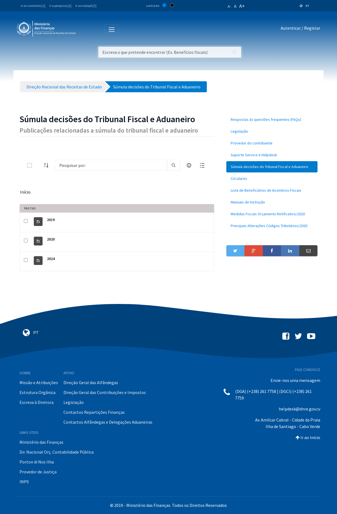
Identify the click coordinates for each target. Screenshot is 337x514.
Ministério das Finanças (41, 442)
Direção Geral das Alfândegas (90, 382)
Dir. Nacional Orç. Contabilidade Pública (57, 452)
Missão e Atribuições (39, 382)
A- (229, 6)
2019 (51, 219)
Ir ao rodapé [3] (86, 6)
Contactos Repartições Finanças (94, 412)
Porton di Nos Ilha (37, 462)
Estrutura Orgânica (37, 392)
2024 (51, 258)
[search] (173, 165)
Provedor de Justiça (38, 471)
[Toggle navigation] (84, 28)
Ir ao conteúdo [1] (33, 6)
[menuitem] (271, 119)
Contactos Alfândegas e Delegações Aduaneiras (107, 422)
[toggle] (38, 165)
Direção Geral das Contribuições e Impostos (104, 392)
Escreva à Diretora (37, 402)
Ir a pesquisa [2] (60, 6)
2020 (51, 239)
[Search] (111, 165)
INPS (24, 481)
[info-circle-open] (189, 165)
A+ (242, 6)
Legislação (73, 402)
